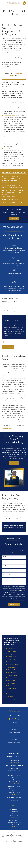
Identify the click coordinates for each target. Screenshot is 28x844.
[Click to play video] (14, 477)
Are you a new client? (8, 574)
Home (14, 726)
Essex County (11, 659)
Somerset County (12, 691)
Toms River (11, 696)
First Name (5, 556)
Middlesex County (12, 675)
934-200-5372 (14, 716)
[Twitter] (12, 719)
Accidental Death (14, 736)
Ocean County (11, 685)
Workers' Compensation (14, 732)
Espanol (14, 746)
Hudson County (12, 667)
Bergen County (12, 651)
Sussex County (11, 693)
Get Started (14, 218)
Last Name (5, 561)
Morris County (11, 680)
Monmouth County (13, 677)
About (14, 729)
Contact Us (14, 749)
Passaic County (12, 688)
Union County (11, 699)
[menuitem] (13, 176)
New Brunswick (12, 683)
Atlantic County (12, 648)
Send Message (14, 604)
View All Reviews (8, 347)
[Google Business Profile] (18, 719)
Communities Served (14, 742)
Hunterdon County (13, 670)
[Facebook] (9, 719)
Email (4, 570)
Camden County (12, 656)
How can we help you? (8, 578)
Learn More (14, 463)
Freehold (10, 662)
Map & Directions (14, 762)
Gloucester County (13, 664)
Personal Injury (14, 739)
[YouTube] (15, 719)
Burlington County (12, 654)
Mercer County (12, 672)
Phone (4, 565)
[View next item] (7, 342)
